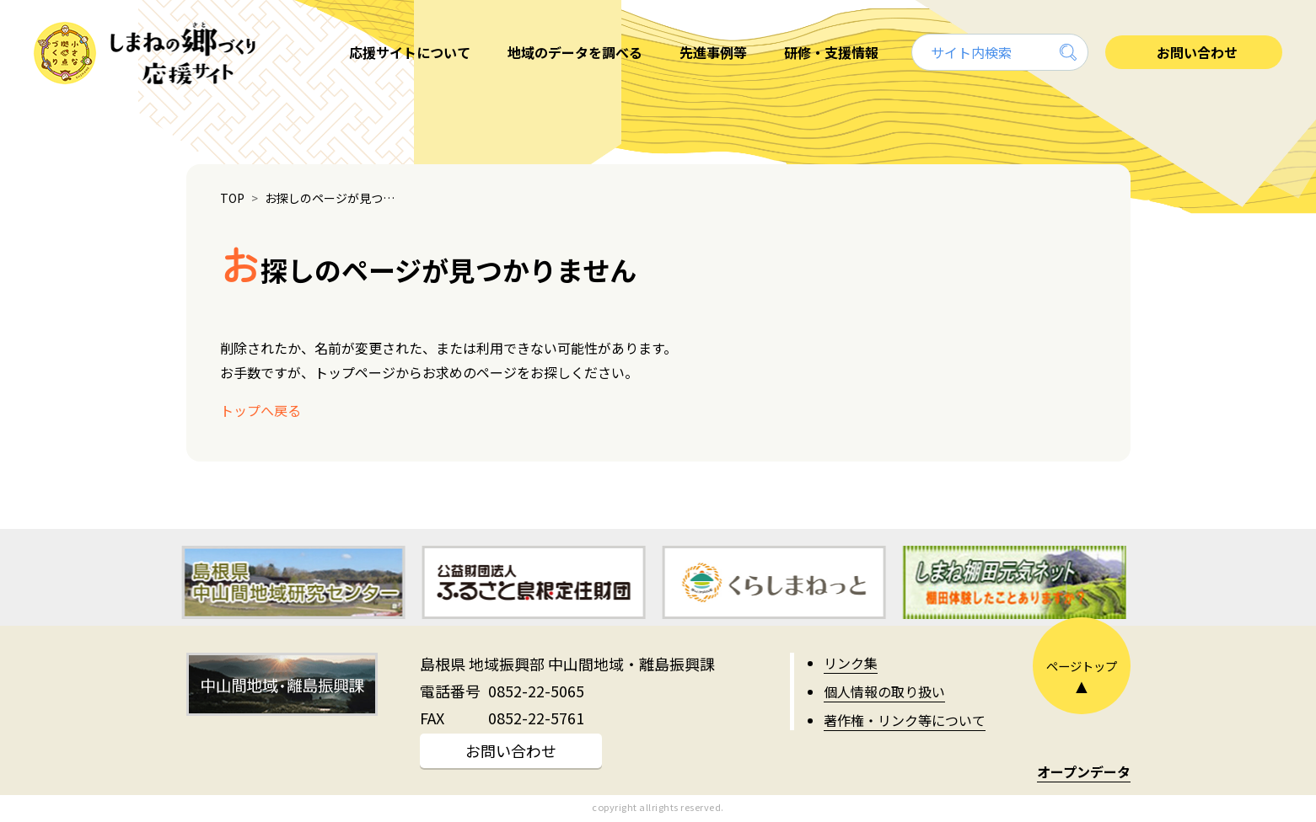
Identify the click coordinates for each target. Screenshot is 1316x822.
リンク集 (851, 663)
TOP (232, 197)
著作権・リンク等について (905, 720)
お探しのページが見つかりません (334, 197)
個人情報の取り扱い (884, 691)
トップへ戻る (260, 410)
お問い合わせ (510, 750)
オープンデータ (1084, 771)
